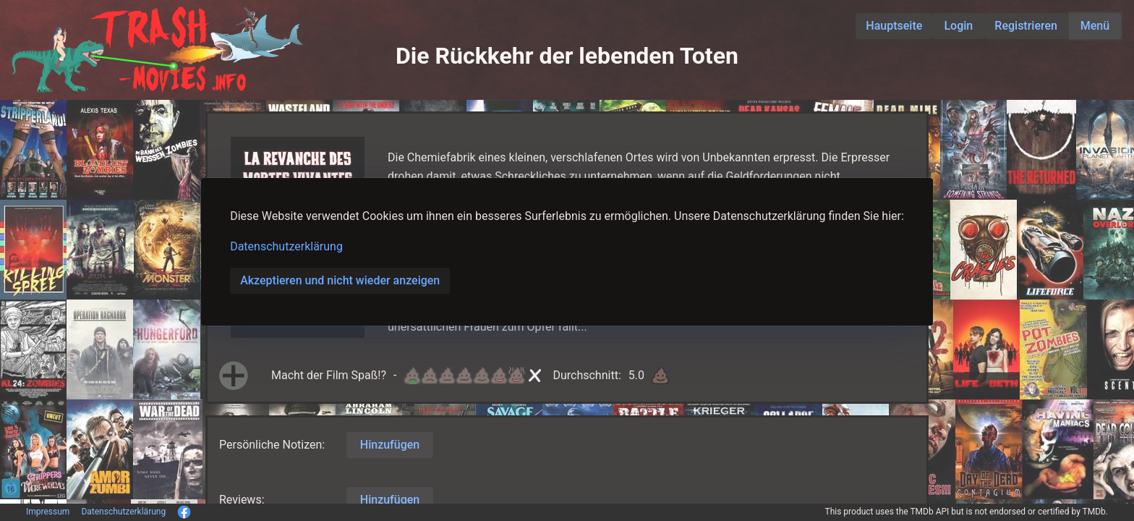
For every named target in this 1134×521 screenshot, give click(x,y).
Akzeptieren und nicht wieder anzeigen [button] (340, 280)
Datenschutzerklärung (286, 246)
